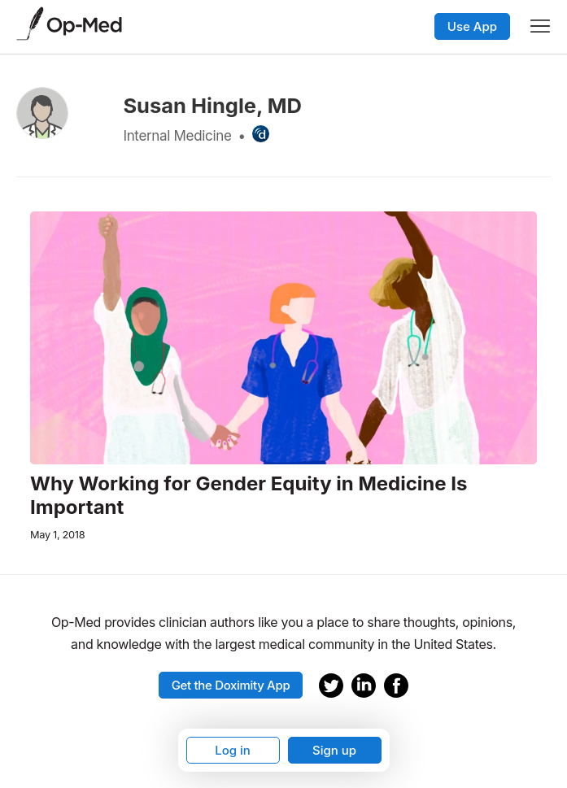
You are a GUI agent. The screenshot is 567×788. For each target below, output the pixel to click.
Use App (472, 26)
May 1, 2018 (57, 535)
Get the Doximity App (231, 685)
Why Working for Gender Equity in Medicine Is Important (248, 495)
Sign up (334, 750)
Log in (233, 750)
